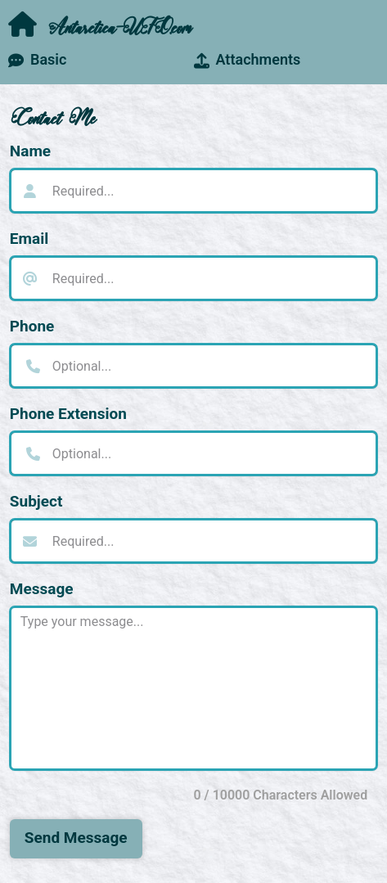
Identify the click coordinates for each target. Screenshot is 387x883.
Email (29, 238)
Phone (32, 326)
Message (42, 588)
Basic (37, 59)
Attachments (247, 59)
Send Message (76, 837)
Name (30, 151)
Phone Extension (68, 413)
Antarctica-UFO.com (99, 25)
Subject (36, 501)
